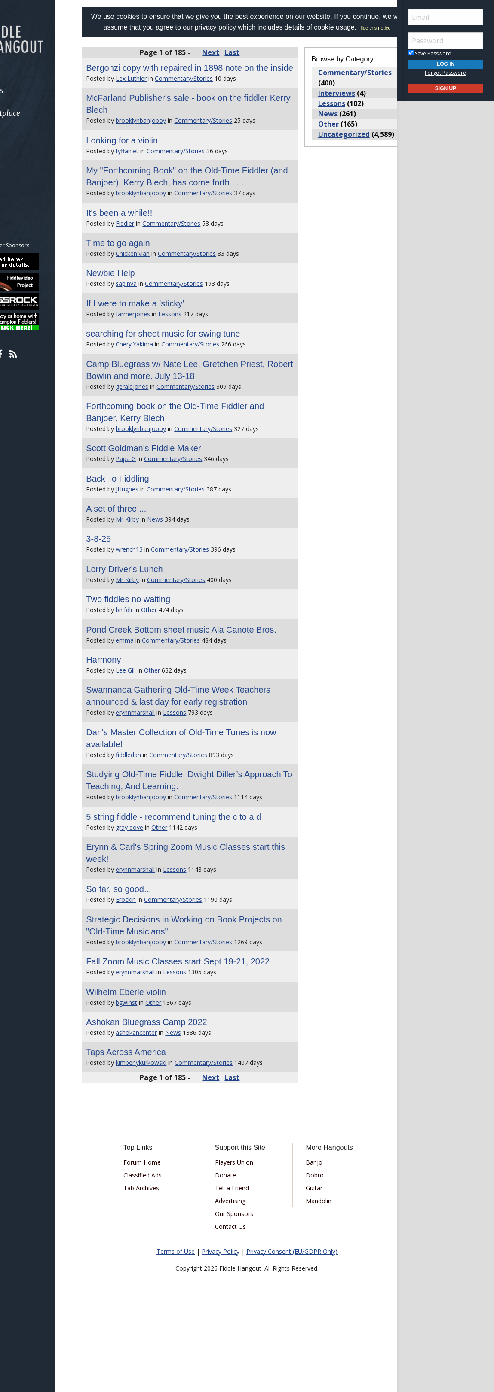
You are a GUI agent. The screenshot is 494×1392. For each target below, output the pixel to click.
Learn (28, 136)
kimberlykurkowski (162, 1133)
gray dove (151, 886)
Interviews (329, 104)
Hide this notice (269, 38)
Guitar (308, 1259)
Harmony (124, 706)
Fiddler (146, 258)
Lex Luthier (152, 101)
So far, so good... (139, 947)
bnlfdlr (145, 644)
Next (218, 63)
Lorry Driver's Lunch (145, 604)
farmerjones (154, 349)
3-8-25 (119, 573)
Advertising (236, 1272)
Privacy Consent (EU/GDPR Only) (292, 1322)
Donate (231, 1246)
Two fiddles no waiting (149, 634)
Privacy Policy (220, 1322)
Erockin (147, 958)
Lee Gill (147, 717)
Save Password (429, 53)
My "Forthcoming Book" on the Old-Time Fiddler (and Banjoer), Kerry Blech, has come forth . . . (193, 205)
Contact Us (236, 1297)
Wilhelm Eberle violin (147, 1063)
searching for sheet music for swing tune (184, 368)
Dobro (309, 1246)
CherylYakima (156, 379)
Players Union (240, 1233)
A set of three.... (137, 543)
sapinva (147, 318)
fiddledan (150, 814)
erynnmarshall (156, 771)
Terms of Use (175, 1322)
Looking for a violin (143, 163)
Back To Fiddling (138, 513)
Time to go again (139, 277)
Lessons (191, 349)
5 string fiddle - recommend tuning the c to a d (194, 875)
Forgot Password (445, 72)
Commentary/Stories (205, 101)
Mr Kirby (148, 554)
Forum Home (159, 1233)
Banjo (308, 1233)
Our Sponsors (240, 1284)
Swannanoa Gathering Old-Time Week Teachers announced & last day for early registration (184, 748)
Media (29, 159)
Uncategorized (336, 145)
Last (239, 63)
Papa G (147, 493)
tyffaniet (148, 174)
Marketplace (39, 113)
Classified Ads (160, 1246)
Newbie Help (131, 307)
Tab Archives (159, 1259)
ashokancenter (157, 1103)
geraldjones (153, 421)
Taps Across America (147, 1123)
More (27, 181)
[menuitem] (48, 90)
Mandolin (313, 1272)
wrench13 (150, 584)
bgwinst (148, 1073)
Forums (31, 90)
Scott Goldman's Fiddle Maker (164, 483)
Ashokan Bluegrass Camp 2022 (167, 1093)
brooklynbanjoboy (162, 143)
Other (170, 644)
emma (146, 687)
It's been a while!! (140, 247)
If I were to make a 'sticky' (156, 338)
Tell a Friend (238, 1259)
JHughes (148, 524)
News (176, 554)
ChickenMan (154, 288)
